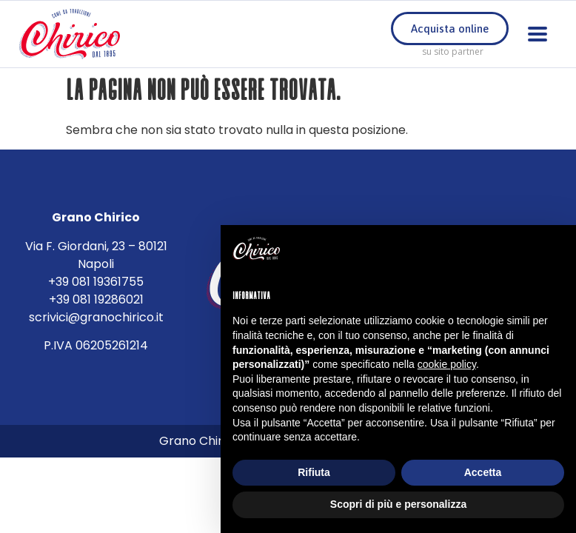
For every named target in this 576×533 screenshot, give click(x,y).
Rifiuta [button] (314, 472)
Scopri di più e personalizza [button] (398, 504)
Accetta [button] (483, 472)
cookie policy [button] (447, 364)
